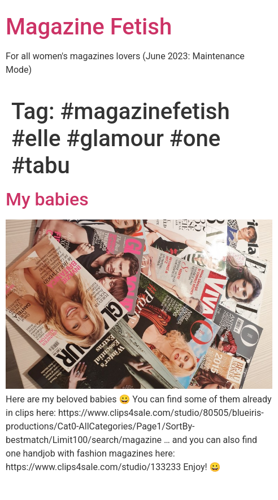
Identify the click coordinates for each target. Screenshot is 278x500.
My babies (47, 199)
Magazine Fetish (89, 27)
